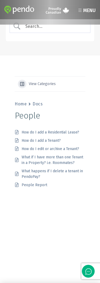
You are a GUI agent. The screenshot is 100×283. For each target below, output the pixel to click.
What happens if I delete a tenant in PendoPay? (52, 174)
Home (21, 103)
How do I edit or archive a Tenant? (50, 149)
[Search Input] (54, 26)
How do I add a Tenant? (41, 140)
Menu (86, 10)
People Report (34, 185)
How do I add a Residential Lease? (50, 132)
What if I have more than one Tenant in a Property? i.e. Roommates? (52, 160)
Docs (38, 103)
